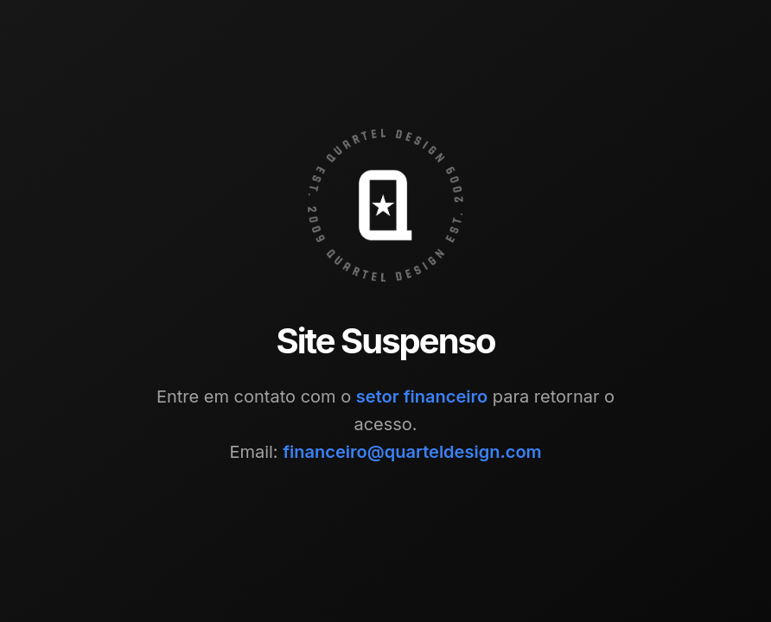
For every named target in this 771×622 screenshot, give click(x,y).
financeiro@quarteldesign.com (412, 451)
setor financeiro (421, 396)
